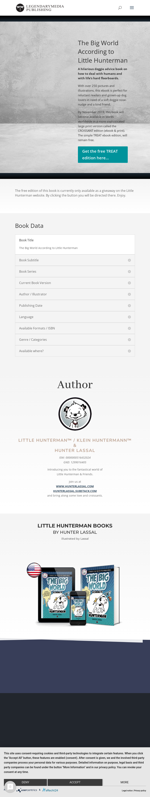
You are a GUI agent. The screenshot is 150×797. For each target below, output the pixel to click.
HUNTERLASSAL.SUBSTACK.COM (75, 491)
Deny (25, 782)
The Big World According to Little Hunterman (103, 52)
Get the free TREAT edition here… (100, 154)
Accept (75, 782)
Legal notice (127, 791)
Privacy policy (140, 791)
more (125, 782)
